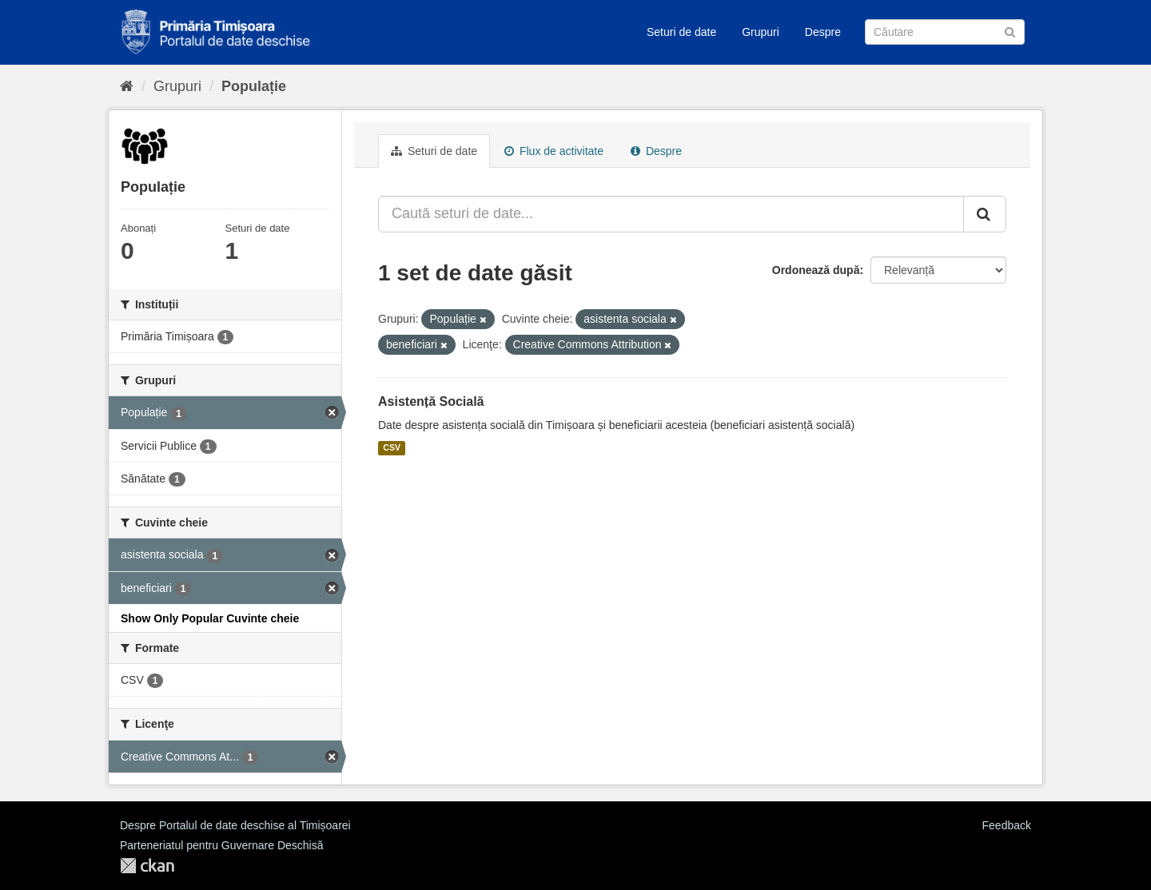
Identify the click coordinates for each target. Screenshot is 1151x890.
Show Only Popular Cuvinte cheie (210, 618)
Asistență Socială (431, 401)
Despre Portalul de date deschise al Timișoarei (235, 825)
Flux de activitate (553, 151)
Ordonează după (816, 270)
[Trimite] (1010, 31)
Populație (253, 86)
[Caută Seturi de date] (945, 32)
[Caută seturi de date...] (671, 214)
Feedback (1006, 825)
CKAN (147, 865)
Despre (823, 32)
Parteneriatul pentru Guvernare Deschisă (221, 845)
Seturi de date (681, 32)
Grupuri (760, 32)
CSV (391, 448)
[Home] (126, 86)
